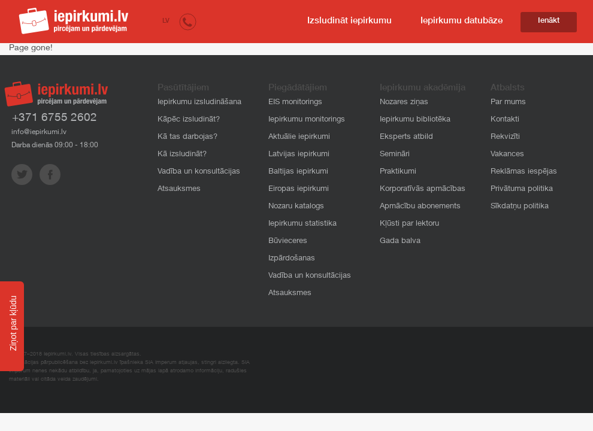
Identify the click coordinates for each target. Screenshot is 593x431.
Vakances (507, 155)
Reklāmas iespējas (524, 172)
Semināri (395, 155)
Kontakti (505, 120)
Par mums (508, 103)
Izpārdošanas (291, 259)
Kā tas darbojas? (187, 137)
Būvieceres (287, 241)
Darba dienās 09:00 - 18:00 (54, 145)
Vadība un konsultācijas (199, 172)
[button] (188, 21)
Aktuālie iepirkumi (299, 137)
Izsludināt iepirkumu (349, 21)
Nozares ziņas (404, 103)
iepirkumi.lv (74, 21)
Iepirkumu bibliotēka (415, 120)
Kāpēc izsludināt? (189, 120)
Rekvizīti (505, 137)
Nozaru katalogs (296, 207)
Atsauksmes (179, 189)
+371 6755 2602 (54, 118)
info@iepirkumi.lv (38, 132)
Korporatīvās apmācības (422, 189)
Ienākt (548, 21)
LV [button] (166, 21)
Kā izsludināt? (182, 155)
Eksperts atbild (406, 137)
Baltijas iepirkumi (298, 172)
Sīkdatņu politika (520, 207)
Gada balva (400, 241)
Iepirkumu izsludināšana (199, 103)
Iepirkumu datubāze (461, 21)
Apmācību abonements (420, 207)
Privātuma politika (522, 189)
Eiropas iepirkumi (298, 189)
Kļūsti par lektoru (409, 224)
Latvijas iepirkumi (298, 155)
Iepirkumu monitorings (306, 120)
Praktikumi (398, 172)
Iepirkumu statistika (302, 224)
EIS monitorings (295, 103)
